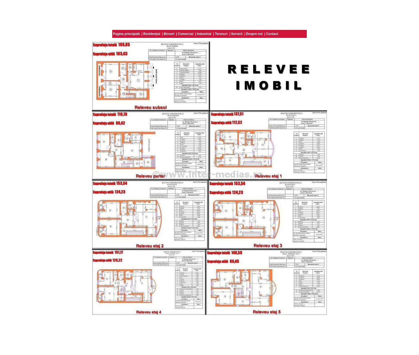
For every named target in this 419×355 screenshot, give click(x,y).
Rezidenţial (151, 34)
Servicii (237, 34)
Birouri (169, 34)
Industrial (204, 34)
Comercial (185, 34)
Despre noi (254, 34)
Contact (272, 34)
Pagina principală (126, 34)
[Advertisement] (209, 14)
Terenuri (221, 34)
